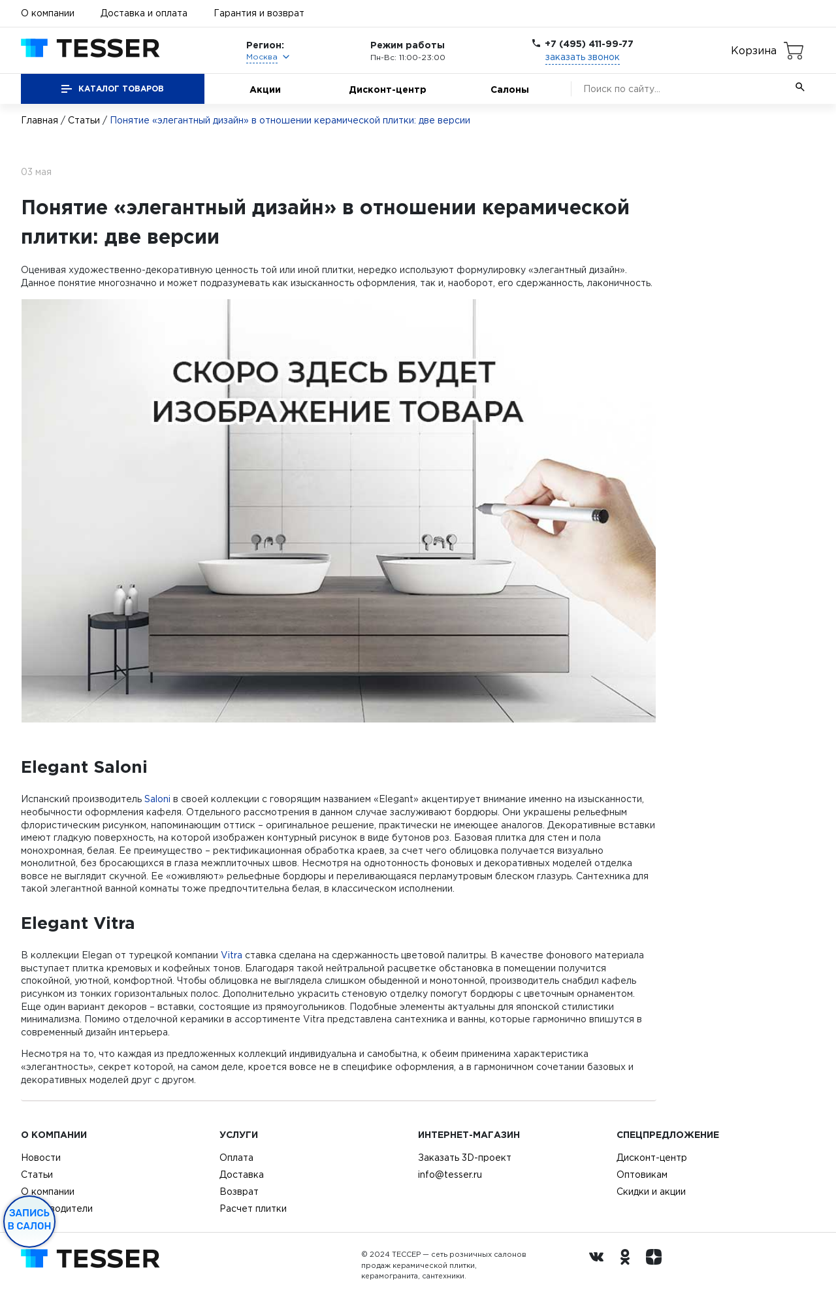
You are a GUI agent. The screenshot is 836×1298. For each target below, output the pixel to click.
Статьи (84, 120)
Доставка (241, 1174)
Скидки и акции (651, 1191)
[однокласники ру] (628, 1265)
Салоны (509, 89)
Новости (41, 1157)
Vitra (231, 955)
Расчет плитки (253, 1208)
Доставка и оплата (144, 13)
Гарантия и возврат (259, 13)
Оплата (236, 1157)
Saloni (157, 799)
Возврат (239, 1191)
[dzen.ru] (657, 1265)
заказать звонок (582, 57)
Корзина (754, 50)
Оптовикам (642, 1174)
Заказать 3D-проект (464, 1157)
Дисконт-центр (387, 89)
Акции (265, 89)
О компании (47, 13)
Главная (39, 120)
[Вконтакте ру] (599, 1265)
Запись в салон (30, 1219)
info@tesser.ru (450, 1174)
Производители (57, 1208)
